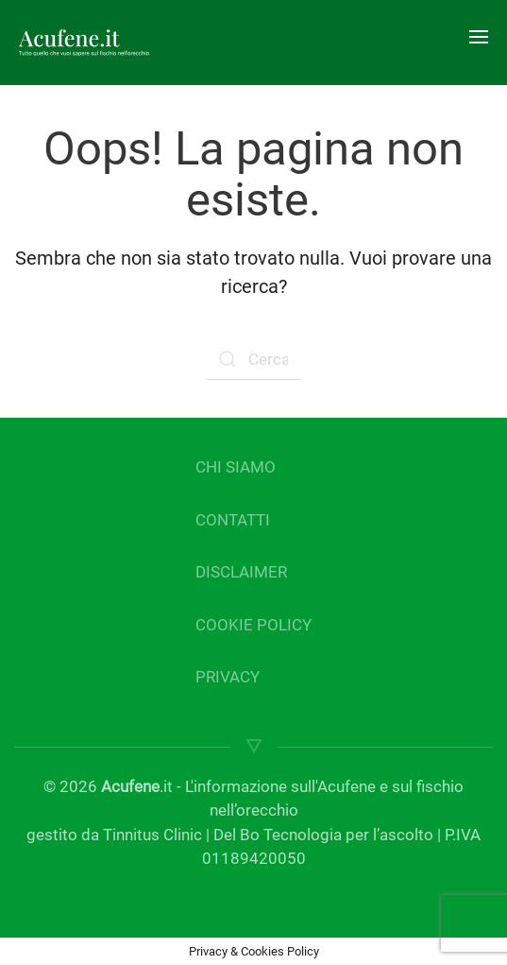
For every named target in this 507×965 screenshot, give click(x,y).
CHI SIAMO (235, 466)
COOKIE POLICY (253, 624)
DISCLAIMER (241, 571)
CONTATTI (232, 519)
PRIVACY (227, 676)
